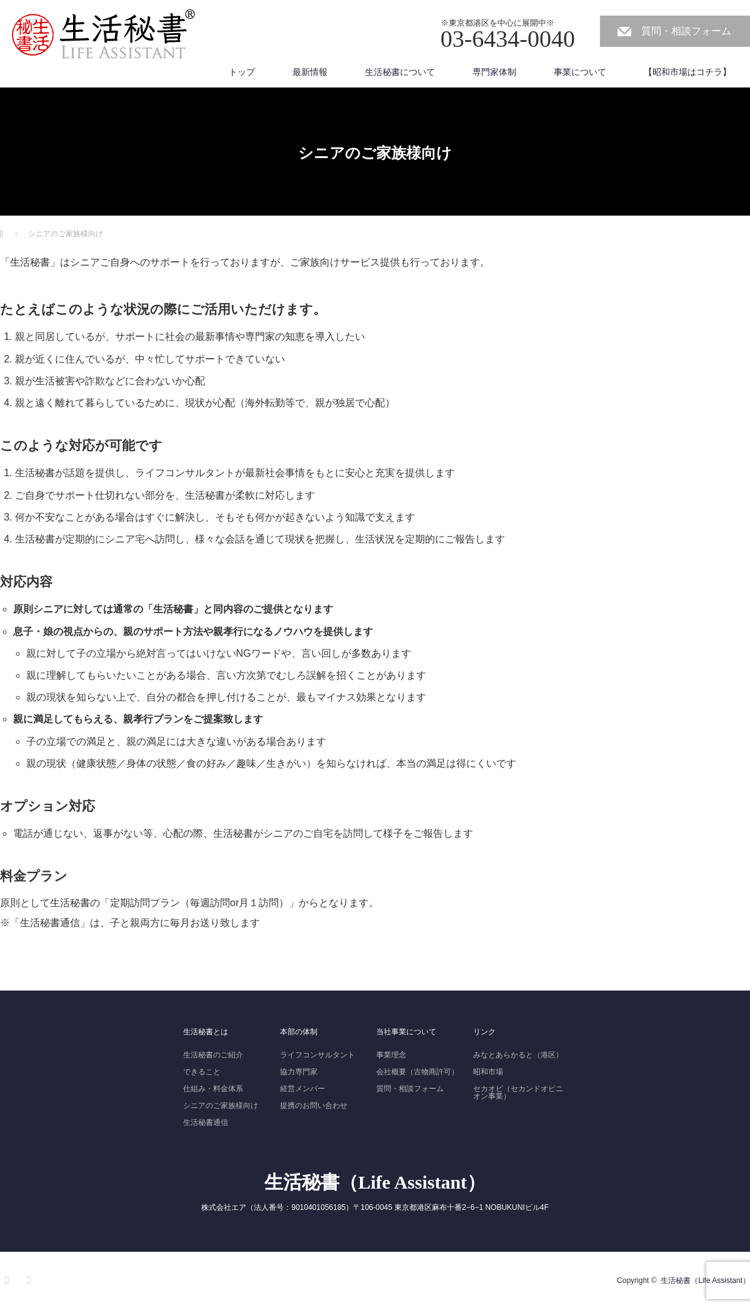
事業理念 (391, 1055)
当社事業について (406, 1032)
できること (202, 1072)
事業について (580, 72)
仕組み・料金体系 (213, 1088)
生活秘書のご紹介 (213, 1055)
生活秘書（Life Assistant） (375, 1182)
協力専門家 (299, 1072)
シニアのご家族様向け (220, 1105)
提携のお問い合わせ (314, 1105)
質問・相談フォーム (686, 31)
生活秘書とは (205, 1032)
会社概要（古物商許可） (417, 1072)
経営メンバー (302, 1088)
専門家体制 (494, 72)
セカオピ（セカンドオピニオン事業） (518, 1092)
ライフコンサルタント (317, 1055)
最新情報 (310, 72)
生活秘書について (400, 72)
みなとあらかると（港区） (518, 1055)
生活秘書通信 (205, 1122)
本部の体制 (299, 1032)
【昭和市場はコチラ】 (687, 72)
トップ (242, 72)
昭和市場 (488, 1072)
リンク (484, 1032)
